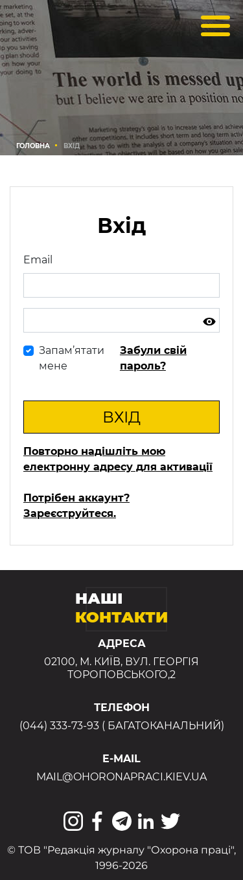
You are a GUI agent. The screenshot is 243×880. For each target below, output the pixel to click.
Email (37, 260)
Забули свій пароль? (153, 358)
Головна (33, 146)
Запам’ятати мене (71, 358)
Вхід (121, 417)
